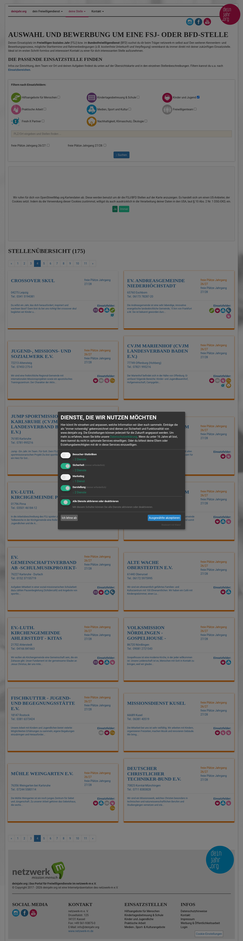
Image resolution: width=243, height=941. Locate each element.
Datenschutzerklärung (123, 436)
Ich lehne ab (69, 517)
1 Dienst (79, 481)
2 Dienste (79, 459)
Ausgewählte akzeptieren (164, 517)
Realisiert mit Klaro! (171, 524)
